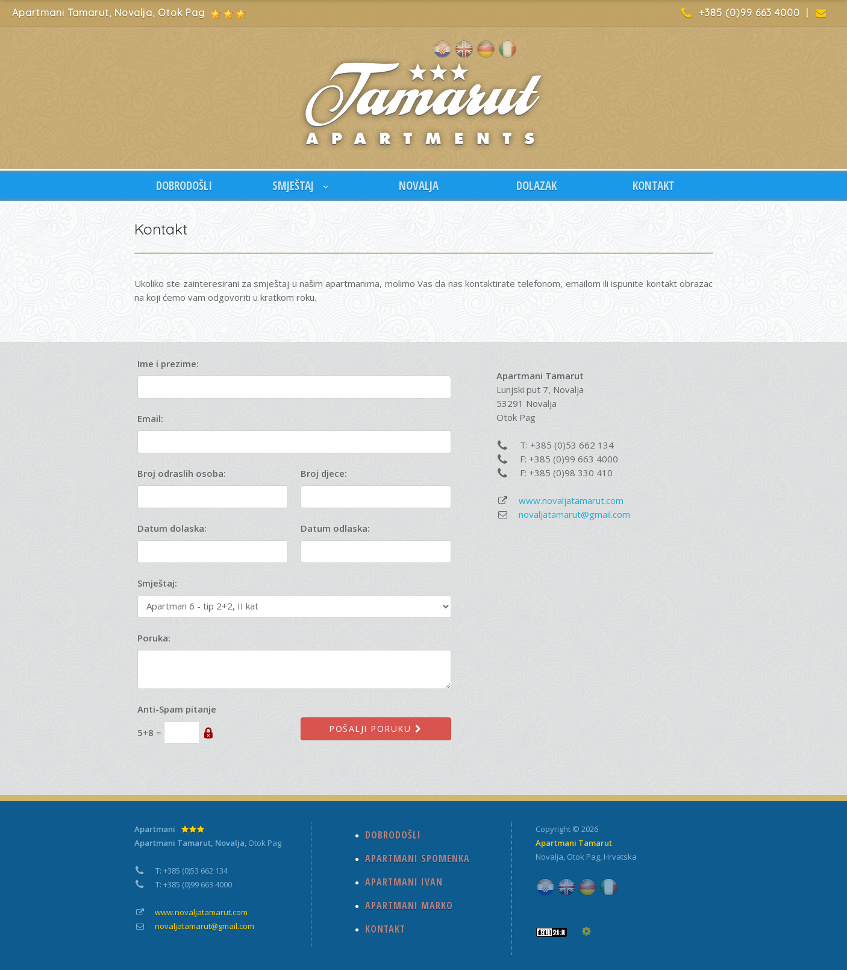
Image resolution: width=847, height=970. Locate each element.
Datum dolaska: (172, 528)
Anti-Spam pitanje (176, 709)
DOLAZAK (536, 186)
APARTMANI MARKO (409, 905)
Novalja (549, 856)
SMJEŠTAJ (301, 186)
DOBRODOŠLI (184, 186)
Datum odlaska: (335, 528)
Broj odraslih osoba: (181, 473)
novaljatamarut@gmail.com (574, 514)
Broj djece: (324, 473)
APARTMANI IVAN (404, 882)
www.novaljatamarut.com (571, 500)
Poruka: (153, 638)
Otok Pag (583, 856)
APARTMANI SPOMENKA (417, 858)
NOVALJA (419, 186)
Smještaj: (157, 583)
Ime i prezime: (168, 363)
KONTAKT (654, 186)
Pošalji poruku (376, 728)
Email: (150, 418)
